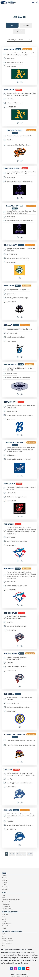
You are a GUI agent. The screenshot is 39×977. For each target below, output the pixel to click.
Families (4, 885)
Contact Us (5, 926)
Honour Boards (7, 923)
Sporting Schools (7, 909)
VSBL (3, 897)
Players (4, 876)
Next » (30, 854)
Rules (3, 895)
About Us (5, 914)
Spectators (5, 887)
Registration (6, 904)
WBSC (4, 945)
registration (27, 49)
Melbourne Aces (7, 938)
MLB (3, 934)
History (4, 921)
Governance (6, 906)
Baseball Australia (7, 941)
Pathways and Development (11, 899)
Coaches (4, 878)
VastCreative (24, 976)
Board (4, 919)
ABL (3, 936)
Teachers (4, 889)
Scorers (4, 880)
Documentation (7, 902)
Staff (3, 917)
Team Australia (6, 943)
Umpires (4, 882)
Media (4, 928)
